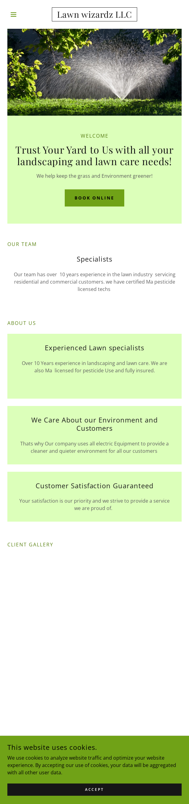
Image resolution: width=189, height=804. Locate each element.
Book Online (95, 198)
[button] (20, 14)
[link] (94, 14)
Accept (94, 789)
